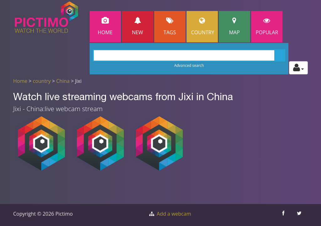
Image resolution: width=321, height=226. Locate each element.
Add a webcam (174, 213)
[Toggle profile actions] (298, 67)
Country (202, 26)
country (42, 81)
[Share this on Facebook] (284, 215)
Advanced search (189, 65)
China (63, 81)
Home (105, 26)
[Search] (189, 55)
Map (234, 26)
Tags (170, 26)
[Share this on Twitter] (300, 215)
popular (267, 26)
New (138, 26)
